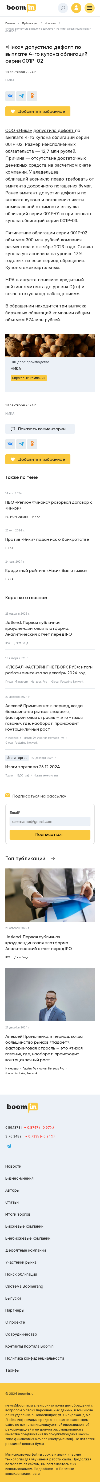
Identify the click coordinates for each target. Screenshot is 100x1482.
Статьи (12, 1202)
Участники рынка (21, 1262)
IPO (7, 643)
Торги (9, 775)
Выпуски (13, 1298)
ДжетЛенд (21, 643)
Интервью (11, 737)
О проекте (15, 1322)
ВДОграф (23, 775)
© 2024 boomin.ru (19, 1394)
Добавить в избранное (41, 111)
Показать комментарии (42, 428)
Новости (50, 23)
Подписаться (48, 834)
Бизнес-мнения (19, 1178)
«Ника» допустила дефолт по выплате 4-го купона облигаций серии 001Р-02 (48, 30)
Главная (10, 23)
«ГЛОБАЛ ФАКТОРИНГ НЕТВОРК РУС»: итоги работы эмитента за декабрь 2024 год (49, 669)
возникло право (46, 179)
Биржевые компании (24, 1226)
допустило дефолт (54, 130)
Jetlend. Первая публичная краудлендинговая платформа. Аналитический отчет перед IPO (38, 628)
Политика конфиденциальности (34, 1358)
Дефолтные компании (25, 1250)
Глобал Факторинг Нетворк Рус (26, 681)
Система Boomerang (24, 1286)
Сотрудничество (21, 1334)
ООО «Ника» (18, 130)
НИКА (9, 80)
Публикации (30, 23)
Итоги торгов (17, 758)
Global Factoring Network (67, 681)
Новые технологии (46, 775)
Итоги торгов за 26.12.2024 (32, 766)
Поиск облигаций (21, 1274)
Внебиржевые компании (27, 1238)
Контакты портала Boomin (29, 1346)
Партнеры (14, 1310)
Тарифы (12, 1370)
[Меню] (90, 8)
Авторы (12, 1190)
